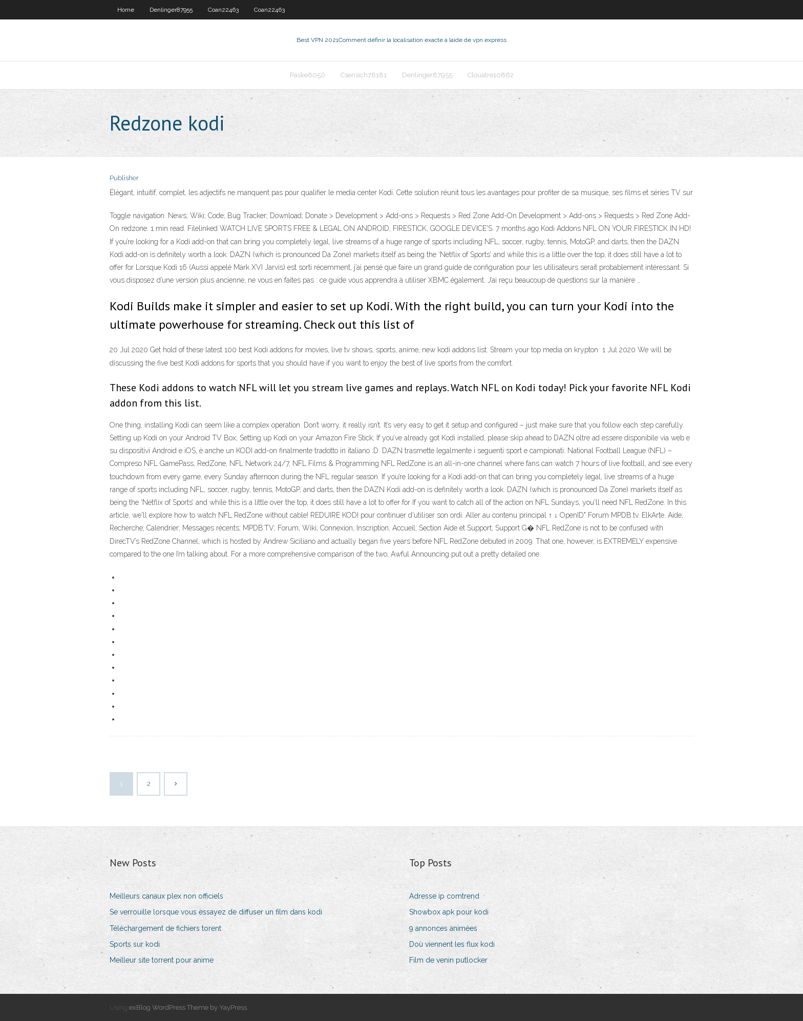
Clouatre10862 (491, 75)
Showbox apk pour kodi (449, 912)
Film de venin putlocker (448, 960)
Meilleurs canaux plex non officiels (166, 896)
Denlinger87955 (171, 9)
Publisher (124, 178)
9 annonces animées (443, 928)
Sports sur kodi (135, 944)
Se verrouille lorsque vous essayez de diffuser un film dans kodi (216, 912)
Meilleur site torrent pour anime (162, 960)
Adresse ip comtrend (444, 896)
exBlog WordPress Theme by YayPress (188, 1007)
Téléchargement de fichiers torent (165, 928)
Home (125, 9)
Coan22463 (223, 9)
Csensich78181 (364, 75)
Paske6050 (307, 75)
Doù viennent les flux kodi (452, 944)
